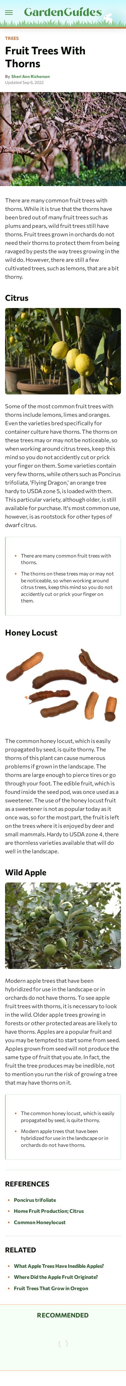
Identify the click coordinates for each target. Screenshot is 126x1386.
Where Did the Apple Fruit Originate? (56, 1277)
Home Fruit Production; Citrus (49, 1211)
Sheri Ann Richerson (30, 76)
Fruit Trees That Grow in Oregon (51, 1288)
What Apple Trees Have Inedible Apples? (59, 1266)
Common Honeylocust (40, 1222)
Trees (12, 38)
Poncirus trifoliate (35, 1200)
